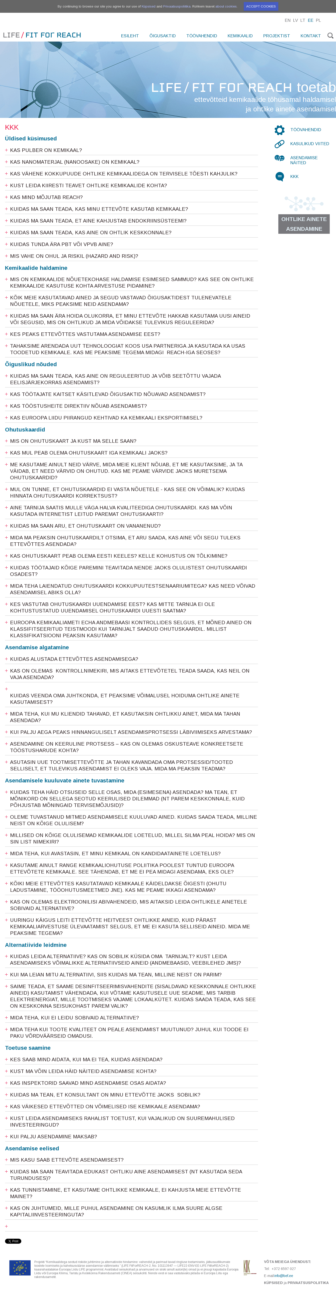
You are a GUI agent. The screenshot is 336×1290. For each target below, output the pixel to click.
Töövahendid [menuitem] (201, 36)
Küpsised (148, 6)
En (288, 20)
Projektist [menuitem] (276, 36)
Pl (318, 20)
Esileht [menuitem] (130, 36)
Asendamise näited (304, 160)
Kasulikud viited (309, 143)
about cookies (226, 6)
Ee (310, 20)
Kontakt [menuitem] (311, 36)
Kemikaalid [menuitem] (240, 36)
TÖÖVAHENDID (305, 129)
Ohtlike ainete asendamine (304, 224)
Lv (295, 20)
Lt (302, 20)
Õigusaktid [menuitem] (162, 36)
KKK (294, 176)
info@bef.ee (283, 1276)
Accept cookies (261, 6)
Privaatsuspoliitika (177, 6)
